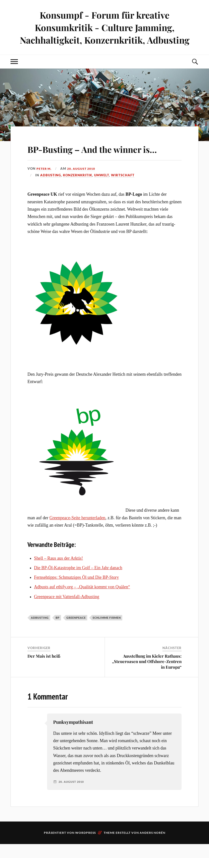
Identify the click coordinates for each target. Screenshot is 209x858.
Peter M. (44, 183)
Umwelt (101, 189)
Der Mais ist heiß (43, 670)
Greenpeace (76, 631)
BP (58, 631)
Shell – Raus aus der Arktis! (58, 572)
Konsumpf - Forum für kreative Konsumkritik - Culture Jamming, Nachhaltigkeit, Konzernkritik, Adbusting (104, 27)
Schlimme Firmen (107, 631)
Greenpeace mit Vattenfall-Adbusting (66, 610)
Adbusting (50, 189)
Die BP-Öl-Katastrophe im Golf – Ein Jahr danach (78, 581)
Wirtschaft (123, 189)
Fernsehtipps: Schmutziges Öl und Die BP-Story (76, 591)
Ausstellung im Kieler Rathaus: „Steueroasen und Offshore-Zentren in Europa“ (147, 675)
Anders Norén (152, 846)
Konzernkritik (77, 189)
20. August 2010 (83, 183)
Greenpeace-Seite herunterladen (77, 531)
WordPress (85, 846)
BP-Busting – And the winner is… (99, 155)
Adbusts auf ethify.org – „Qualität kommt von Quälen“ (82, 601)
